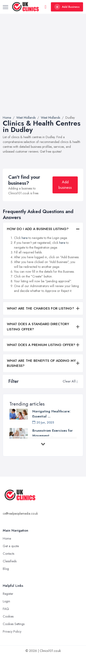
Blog (6, 568)
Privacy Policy (12, 631)
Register (8, 593)
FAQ (6, 609)
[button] (77, 381)
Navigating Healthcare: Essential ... (51, 414)
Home (7, 538)
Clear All (69, 381)
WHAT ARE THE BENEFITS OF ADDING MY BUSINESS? (41, 363)
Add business (65, 184)
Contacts (8, 553)
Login (6, 601)
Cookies (8, 616)
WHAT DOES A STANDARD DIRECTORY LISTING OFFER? (38, 326)
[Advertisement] (43, 70)
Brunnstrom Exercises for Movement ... (52, 433)
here (25, 238)
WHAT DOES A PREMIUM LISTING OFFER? (41, 344)
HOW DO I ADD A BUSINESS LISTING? (38, 228)
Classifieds (10, 561)
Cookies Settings (14, 624)
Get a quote (11, 546)
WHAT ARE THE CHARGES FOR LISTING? (40, 308)
